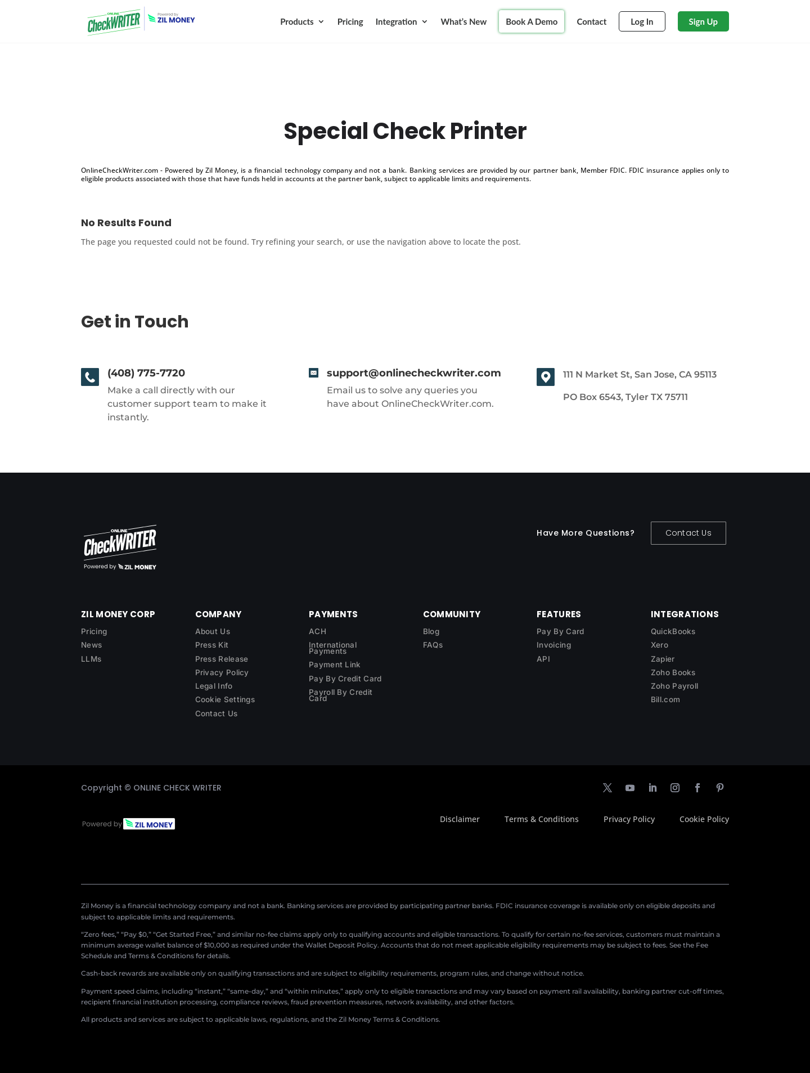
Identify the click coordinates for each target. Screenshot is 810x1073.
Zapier (663, 658)
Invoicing (554, 644)
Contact (591, 21)
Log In (642, 21)
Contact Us (688, 532)
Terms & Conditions (542, 819)
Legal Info (214, 685)
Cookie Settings (225, 699)
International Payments (333, 648)
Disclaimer (460, 819)
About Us (212, 631)
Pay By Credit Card (345, 678)
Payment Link (335, 664)
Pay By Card (560, 631)
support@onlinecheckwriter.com (414, 373)
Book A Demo (531, 21)
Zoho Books (673, 672)
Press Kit (212, 644)
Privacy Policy (222, 672)
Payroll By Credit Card (340, 695)
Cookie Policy (704, 819)
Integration (396, 21)
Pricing (350, 21)
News (91, 644)
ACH (317, 631)
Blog (431, 631)
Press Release (222, 658)
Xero (659, 644)
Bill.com (665, 699)
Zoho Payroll (675, 685)
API (543, 658)
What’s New (464, 21)
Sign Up (703, 21)
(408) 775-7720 (146, 373)
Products (297, 21)
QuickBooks (673, 631)
